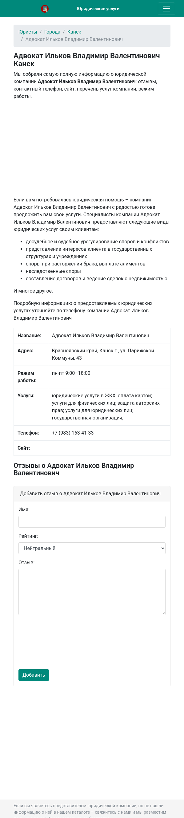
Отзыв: (26, 562)
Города (52, 32)
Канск (74, 32)
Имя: (24, 509)
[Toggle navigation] (166, 8)
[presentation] (43, 642)
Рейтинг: (28, 536)
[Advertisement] (92, 148)
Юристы (27, 32)
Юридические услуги (98, 8)
